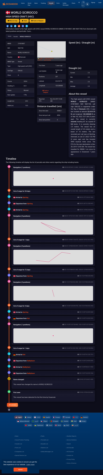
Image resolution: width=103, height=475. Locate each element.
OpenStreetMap (49, 58)
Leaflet (40, 58)
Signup (93, 2)
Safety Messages (66, 4)
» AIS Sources (70, 457)
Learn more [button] (30, 464)
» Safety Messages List (46, 457)
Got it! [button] (20, 469)
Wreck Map (29, 4)
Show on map (12, 20)
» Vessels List (18, 449)
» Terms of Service (71, 468)
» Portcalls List (44, 445)
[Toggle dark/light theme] (87, 4)
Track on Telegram (37, 20)
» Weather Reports (71, 441)
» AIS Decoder (70, 453)
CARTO (40, 60)
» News (16, 441)
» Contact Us (69, 461)
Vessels (51, 3)
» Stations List (44, 453)
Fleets (73, 3)
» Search (68, 449)
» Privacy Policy (70, 464)
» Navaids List (44, 449)
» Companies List (19, 457)
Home (23, 3)
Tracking (43, 3)
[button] (51, 51)
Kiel (28, 318)
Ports (58, 3)
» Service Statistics (71, 445)
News (36, 3)
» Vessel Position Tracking (21, 445)
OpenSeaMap (47, 60)
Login (99, 2)
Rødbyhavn (31, 361)
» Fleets (42, 441)
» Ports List (17, 453)
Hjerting (25, 197)
